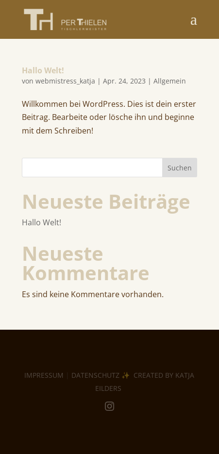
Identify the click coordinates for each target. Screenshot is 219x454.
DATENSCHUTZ (95, 375)
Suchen (180, 167)
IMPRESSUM (44, 375)
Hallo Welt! (43, 70)
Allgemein (169, 80)
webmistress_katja (65, 80)
